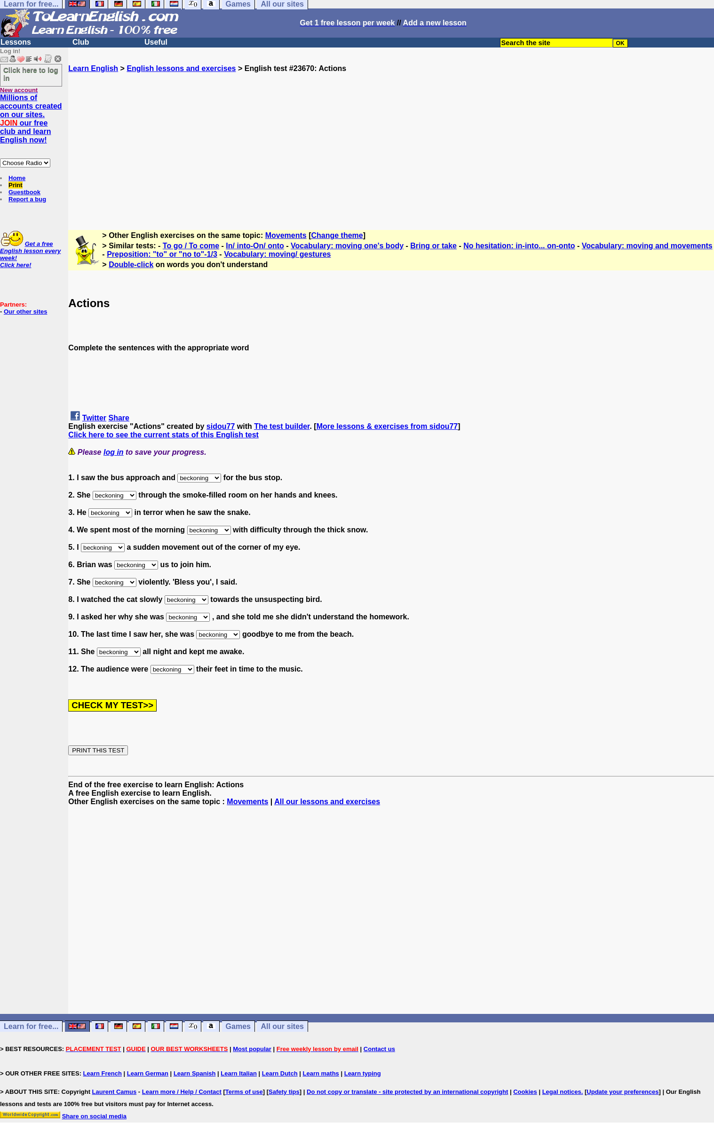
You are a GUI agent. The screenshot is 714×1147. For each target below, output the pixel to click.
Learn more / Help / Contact (182, 1091)
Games (238, 1026)
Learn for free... (31, 1026)
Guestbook (24, 192)
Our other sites (25, 311)
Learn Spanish (195, 1073)
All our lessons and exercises (327, 802)
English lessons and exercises (181, 68)
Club (80, 42)
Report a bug (27, 199)
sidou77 (220, 426)
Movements (286, 235)
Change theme (337, 235)
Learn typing (362, 1073)
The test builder (281, 426)
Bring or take (433, 246)
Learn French (102, 1073)
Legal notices (561, 1091)
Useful (155, 42)
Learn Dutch (280, 1073)
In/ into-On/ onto (255, 246)
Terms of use (244, 1091)
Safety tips (284, 1091)
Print (15, 185)
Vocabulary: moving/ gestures (277, 254)
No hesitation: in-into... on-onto (519, 246)
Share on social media (94, 1116)
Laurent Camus (114, 1091)
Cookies (525, 1091)
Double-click (131, 265)
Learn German (147, 1073)
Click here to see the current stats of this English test (163, 435)
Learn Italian (239, 1073)
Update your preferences (622, 1091)
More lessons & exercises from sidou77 (387, 426)
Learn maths (321, 1073)
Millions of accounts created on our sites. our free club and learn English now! (31, 119)
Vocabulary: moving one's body (347, 246)
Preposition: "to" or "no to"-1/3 (162, 254)
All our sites (282, 1026)
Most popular (252, 1048)
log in (113, 452)
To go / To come (191, 246)
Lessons (15, 42)
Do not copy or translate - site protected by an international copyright (407, 1091)
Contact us (379, 1048)
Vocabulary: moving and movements (647, 246)
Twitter (94, 418)
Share (119, 418)
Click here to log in (30, 74)
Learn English (93, 68)
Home (16, 178)
